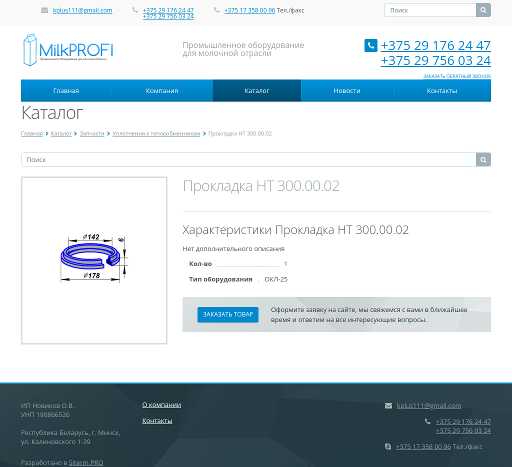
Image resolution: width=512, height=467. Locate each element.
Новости (347, 90)
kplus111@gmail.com (82, 10)
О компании (162, 404)
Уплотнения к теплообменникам (156, 133)
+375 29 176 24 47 (168, 10)
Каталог (256, 90)
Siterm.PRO (86, 462)
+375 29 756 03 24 (168, 16)
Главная (67, 90)
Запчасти (92, 133)
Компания (162, 90)
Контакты (442, 90)
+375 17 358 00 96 (250, 10)
